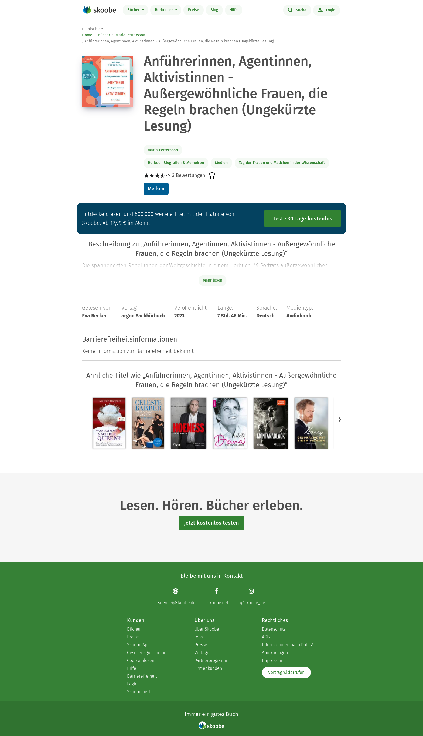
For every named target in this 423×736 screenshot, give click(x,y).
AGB (266, 637)
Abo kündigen (275, 652)
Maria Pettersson (130, 35)
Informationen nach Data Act (289, 644)
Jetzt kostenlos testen (211, 523)
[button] (339, 419)
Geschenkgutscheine (146, 652)
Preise (193, 10)
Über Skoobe (207, 629)
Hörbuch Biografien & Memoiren (176, 162)
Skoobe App (138, 644)
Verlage (202, 652)
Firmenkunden (208, 668)
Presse (201, 644)
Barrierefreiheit (142, 676)
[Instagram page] (253, 596)
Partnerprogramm (211, 660)
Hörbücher (164, 10)
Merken (156, 189)
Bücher (134, 10)
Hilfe (234, 10)
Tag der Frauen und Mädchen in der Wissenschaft (282, 162)
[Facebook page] (218, 596)
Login (326, 9)
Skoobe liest (139, 691)
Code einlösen (140, 660)
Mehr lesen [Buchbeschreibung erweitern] (212, 280)
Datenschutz (273, 629)
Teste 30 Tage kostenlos (302, 218)
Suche (297, 9)
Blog (214, 10)
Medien (221, 162)
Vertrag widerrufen (286, 672)
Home (87, 35)
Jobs (199, 637)
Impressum (273, 660)
